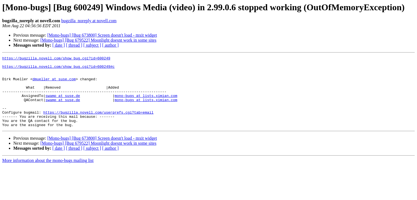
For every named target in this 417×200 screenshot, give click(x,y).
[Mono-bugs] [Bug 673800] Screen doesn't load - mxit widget (102, 35)
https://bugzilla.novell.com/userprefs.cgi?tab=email (98, 123)
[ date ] (58, 45)
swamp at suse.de (62, 103)
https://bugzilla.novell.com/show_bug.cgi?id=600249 (56, 58)
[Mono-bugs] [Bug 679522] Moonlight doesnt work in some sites (98, 40)
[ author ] (110, 45)
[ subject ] (92, 45)
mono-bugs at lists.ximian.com (146, 103)
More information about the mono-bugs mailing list (48, 174)
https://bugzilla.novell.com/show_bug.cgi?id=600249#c (58, 68)
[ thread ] (74, 45)
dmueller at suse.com (54, 83)
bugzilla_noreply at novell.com (89, 20)
